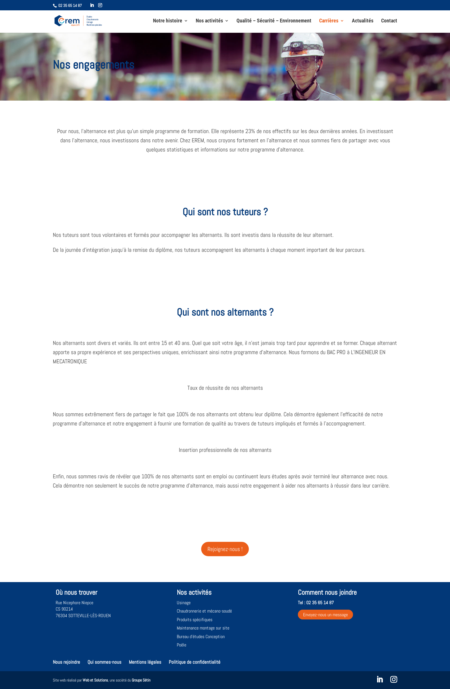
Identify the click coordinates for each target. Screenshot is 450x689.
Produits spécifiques (194, 620)
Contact (389, 21)
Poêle (181, 645)
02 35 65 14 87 (70, 5)
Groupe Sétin (141, 680)
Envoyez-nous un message (325, 614)
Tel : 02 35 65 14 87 (316, 603)
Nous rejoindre (66, 662)
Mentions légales (145, 662)
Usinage (184, 603)
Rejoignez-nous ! (225, 549)
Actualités (362, 21)
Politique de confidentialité (194, 662)
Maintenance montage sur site (203, 628)
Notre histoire (167, 21)
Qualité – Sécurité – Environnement (273, 21)
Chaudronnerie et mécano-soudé (204, 611)
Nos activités (209, 21)
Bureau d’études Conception (201, 637)
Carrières (328, 21)
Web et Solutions (95, 680)
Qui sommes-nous (104, 662)
